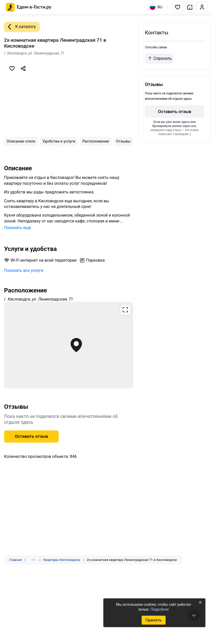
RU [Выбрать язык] (156, 7)
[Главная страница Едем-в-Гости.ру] (29, 7)
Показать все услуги (23, 270)
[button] (177, 7)
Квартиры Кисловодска (61, 560)
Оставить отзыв (31, 436)
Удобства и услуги (59, 141)
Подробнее (159, 609)
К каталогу (20, 27)
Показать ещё (17, 227)
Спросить (159, 58)
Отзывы (123, 141)
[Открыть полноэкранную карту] (68, 345)
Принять (153, 620)
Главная (15, 560)
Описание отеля (21, 141)
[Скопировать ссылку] (23, 68)
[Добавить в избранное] (12, 68)
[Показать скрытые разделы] (33, 560)
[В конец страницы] (194, 615)
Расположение (95, 141)
